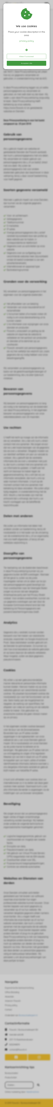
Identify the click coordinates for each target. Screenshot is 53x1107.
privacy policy (26, 40)
